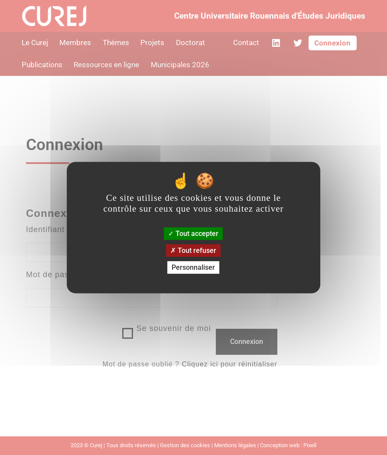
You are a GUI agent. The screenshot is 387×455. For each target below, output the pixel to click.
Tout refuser (193, 250)
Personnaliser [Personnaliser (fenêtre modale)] (193, 267)
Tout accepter (193, 233)
